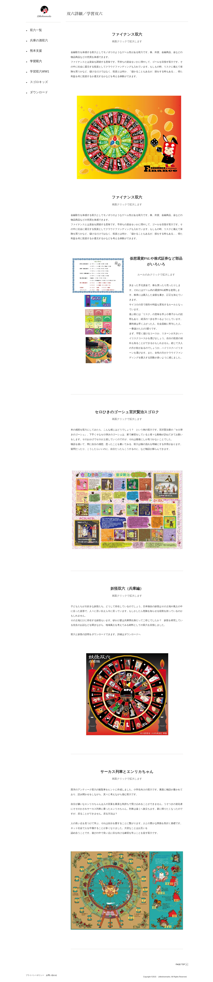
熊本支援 (36, 51)
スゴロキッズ (39, 83)
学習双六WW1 (39, 73)
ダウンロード (39, 94)
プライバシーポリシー (35, 975)
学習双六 (36, 62)
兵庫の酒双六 (39, 40)
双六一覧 (36, 30)
